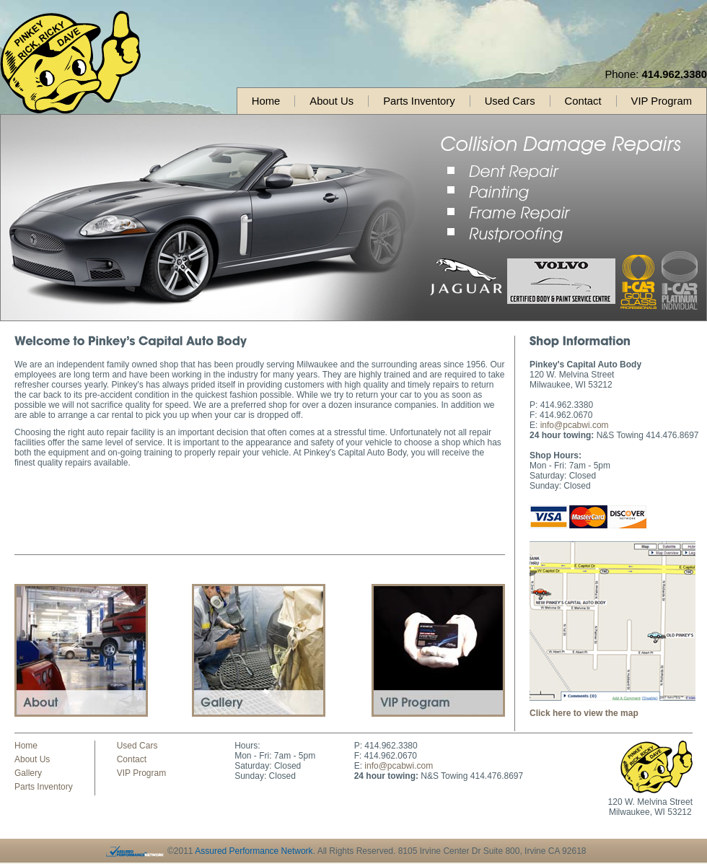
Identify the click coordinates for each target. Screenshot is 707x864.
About (81, 650)
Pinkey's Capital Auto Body (70, 62)
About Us (331, 101)
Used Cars (510, 101)
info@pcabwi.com (574, 425)
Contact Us (438, 650)
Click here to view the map (584, 713)
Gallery (258, 650)
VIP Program (661, 101)
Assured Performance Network (253, 851)
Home (266, 101)
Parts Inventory (419, 101)
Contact (583, 101)
